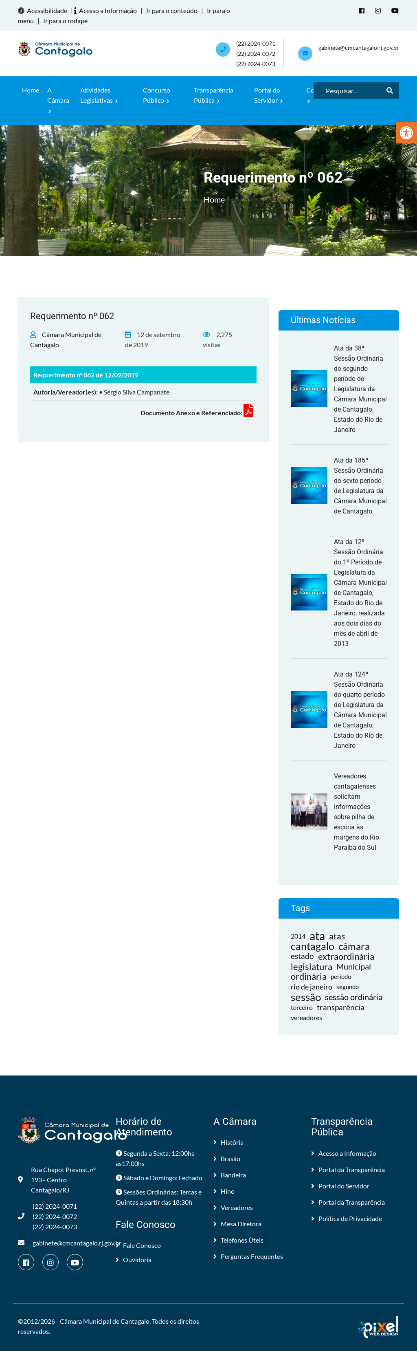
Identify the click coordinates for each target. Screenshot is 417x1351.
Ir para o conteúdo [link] (172, 10)
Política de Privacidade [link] (346, 1218)
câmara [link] (354, 946)
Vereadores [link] (233, 1207)
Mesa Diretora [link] (237, 1224)
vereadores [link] (306, 1017)
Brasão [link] (226, 1158)
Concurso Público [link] (156, 95)
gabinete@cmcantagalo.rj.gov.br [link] (358, 47)
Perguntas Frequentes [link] (248, 1256)
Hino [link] (224, 1191)
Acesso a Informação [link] (106, 10)
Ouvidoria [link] (133, 1259)
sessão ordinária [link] (353, 997)
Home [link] (30, 90)
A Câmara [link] (58, 100)
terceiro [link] (302, 1007)
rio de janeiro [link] (311, 986)
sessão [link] (306, 997)
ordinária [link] (309, 977)
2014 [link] (298, 936)
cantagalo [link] (312, 946)
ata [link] (317, 936)
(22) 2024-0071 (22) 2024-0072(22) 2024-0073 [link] (255, 53)
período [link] (341, 976)
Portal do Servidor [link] (268, 95)
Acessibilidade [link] (44, 10)
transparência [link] (340, 1007)
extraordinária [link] (346, 956)
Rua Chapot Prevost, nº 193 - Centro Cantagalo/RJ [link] (57, 1180)
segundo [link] (347, 986)
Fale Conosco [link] (138, 1245)
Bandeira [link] (229, 1175)
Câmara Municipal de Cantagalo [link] (104, 1321)
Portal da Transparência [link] (348, 1169)
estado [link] (302, 956)
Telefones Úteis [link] (238, 1240)
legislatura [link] (311, 966)
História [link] (228, 1142)
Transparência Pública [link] (213, 95)
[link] (406, 132)
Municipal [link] (353, 966)
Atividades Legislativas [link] (99, 95)
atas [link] (337, 936)
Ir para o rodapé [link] (65, 20)
